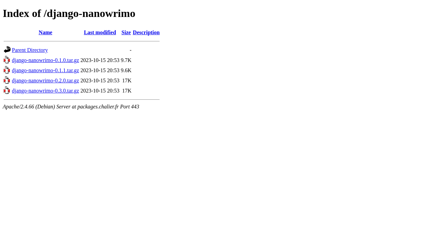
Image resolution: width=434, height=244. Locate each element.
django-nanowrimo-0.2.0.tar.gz (45, 80)
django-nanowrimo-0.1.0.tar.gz (45, 60)
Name (45, 32)
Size (126, 32)
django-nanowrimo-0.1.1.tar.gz (45, 70)
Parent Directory (30, 50)
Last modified (100, 32)
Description (146, 32)
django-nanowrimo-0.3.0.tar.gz (45, 91)
